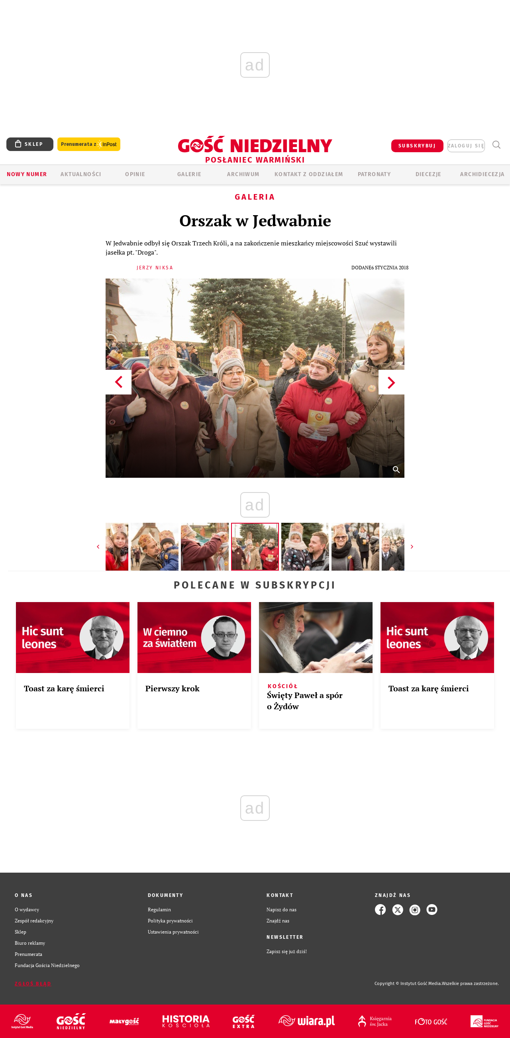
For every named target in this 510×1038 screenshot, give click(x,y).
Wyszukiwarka (496, 144)
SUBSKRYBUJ (417, 146)
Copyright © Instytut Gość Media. (408, 983)
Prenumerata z (89, 144)
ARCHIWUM (243, 174)
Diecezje (428, 174)
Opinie (135, 174)
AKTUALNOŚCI (81, 174)
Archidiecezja (482, 174)
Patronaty (374, 174)
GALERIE (189, 174)
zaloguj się (466, 146)
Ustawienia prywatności (173, 932)
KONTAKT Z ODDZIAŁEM (309, 174)
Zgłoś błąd (33, 984)
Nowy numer (27, 174)
